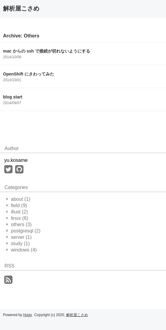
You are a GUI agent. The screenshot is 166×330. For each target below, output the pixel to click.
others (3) (18, 224)
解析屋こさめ (21, 8)
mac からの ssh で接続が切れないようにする (46, 51)
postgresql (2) (23, 230)
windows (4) (21, 249)
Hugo (27, 315)
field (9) (16, 205)
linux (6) (17, 218)
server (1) (18, 237)
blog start (12, 97)
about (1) (18, 199)
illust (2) (17, 211)
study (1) (18, 243)
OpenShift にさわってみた (28, 74)
